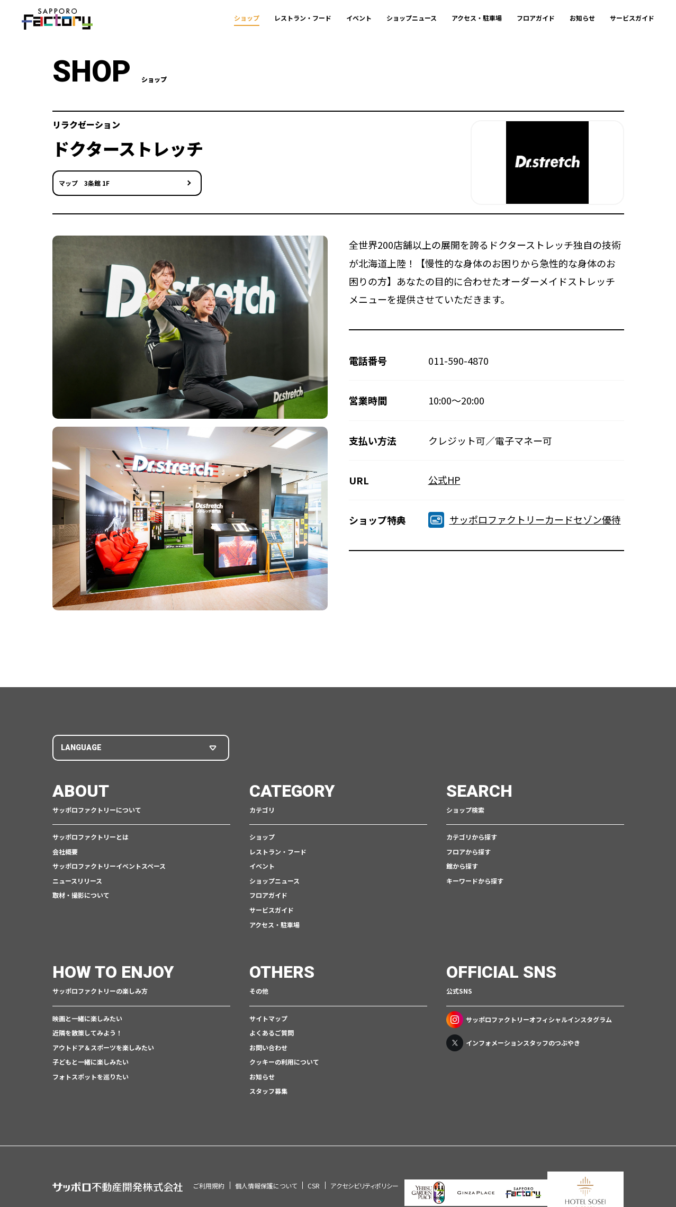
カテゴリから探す (471, 834)
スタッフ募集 (268, 1088)
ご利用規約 (208, 1168)
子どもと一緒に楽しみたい (90, 1059)
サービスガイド (632, 17)
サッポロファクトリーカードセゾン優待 (524, 519)
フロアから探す (468, 848)
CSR (314, 1168)
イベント (359, 17)
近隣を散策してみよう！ (87, 1029)
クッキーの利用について (284, 1059)
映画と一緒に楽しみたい (87, 1015)
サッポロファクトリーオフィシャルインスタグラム (529, 1016)
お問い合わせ (268, 1044)
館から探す (462, 863)
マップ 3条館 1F (84, 187)
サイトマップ (268, 1015)
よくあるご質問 (271, 1029)
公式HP (444, 478)
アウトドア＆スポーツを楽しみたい (103, 1044)
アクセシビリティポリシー (364, 1168)
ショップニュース (411, 17)
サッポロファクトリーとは (90, 834)
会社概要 (65, 848)
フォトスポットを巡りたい (90, 1073)
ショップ (246, 17)
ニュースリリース (77, 877)
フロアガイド (536, 17)
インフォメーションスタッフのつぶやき (513, 1040)
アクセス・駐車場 (477, 17)
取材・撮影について (81, 892)
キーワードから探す (474, 877)
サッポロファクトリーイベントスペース (109, 863)
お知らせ (582, 17)
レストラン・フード (302, 17)
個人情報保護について (266, 1168)
